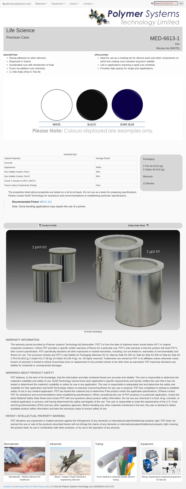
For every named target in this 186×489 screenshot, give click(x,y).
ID (152, 3)
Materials (42, 4)
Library (75, 4)
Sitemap (18, 486)
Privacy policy (44, 486)
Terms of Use (30, 486)
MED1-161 (46, 201)
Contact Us (8, 486)
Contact (89, 4)
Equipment (59, 4)
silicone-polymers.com (16, 3)
